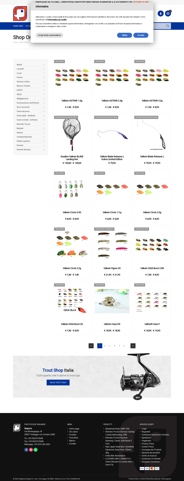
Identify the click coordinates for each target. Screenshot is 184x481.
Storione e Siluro (23, 82)
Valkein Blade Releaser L (152, 156)
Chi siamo (73, 431)
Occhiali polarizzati (24, 137)
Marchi (72, 440)
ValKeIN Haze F (152, 324)
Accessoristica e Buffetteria (28, 103)
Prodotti (72, 434)
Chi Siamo (30, 26)
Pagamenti (146, 440)
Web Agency (166, 478)
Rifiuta (124, 35)
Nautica (20, 133)
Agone (19, 65)
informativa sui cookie (57, 19)
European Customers (151, 461)
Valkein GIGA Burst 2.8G (152, 268)
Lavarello (20, 69)
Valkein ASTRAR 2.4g (112, 100)
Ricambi (20, 145)
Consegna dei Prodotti (151, 449)
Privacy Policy (148, 443)
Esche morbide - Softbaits (27, 120)
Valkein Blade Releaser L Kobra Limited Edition (112, 158)
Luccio (19, 73)
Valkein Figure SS (112, 268)
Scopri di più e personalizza (49, 35)
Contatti (72, 443)
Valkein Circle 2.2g (72, 268)
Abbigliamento (22, 99)
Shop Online (23, 42)
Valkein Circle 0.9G (72, 212)
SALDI (19, 94)
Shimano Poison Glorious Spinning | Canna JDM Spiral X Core (118, 440)
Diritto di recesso (149, 455)
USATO (20, 90)
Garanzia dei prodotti (151, 452)
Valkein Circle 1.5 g (112, 212)
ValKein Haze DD (112, 324)
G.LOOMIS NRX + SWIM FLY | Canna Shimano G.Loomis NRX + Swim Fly (119, 461)
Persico (20, 77)
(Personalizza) (155, 478)
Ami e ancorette (23, 107)
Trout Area (73, 437)
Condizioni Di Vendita (151, 458)
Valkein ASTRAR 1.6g (72, 100)
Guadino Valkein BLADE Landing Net (72, 158)
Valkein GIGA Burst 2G (72, 324)
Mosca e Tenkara (23, 86)
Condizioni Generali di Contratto (155, 434)
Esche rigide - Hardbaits (26, 116)
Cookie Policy (148, 446)
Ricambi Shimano (24, 150)
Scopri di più (141, 2)
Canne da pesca (23, 111)
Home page (18, 26)
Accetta (141, 35)
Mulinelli (20, 128)
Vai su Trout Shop (58, 383)
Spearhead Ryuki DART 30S (117, 428)
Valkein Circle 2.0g (152, 212)
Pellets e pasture (23, 141)
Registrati (146, 431)
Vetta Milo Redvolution (115, 455)
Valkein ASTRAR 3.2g (152, 100)
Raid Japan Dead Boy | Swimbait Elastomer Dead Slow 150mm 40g (119, 449)
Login (144, 428)
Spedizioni (146, 437)
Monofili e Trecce (23, 124)
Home (15, 42)
